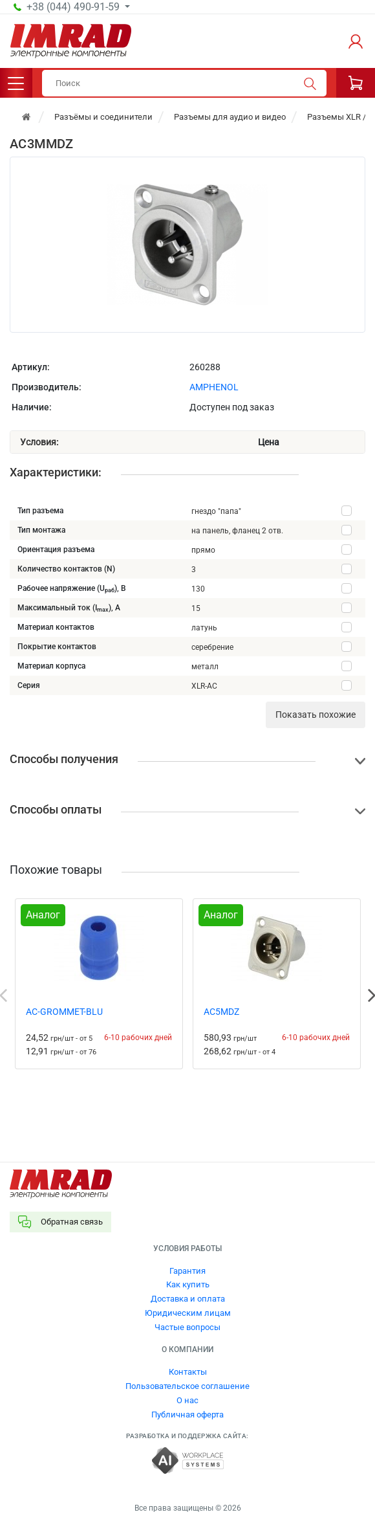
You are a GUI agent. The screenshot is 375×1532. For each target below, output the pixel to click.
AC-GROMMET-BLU (64, 1011)
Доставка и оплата (188, 1299)
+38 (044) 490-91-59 (74, 7)
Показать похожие (315, 714)
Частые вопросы (187, 1327)
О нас (187, 1400)
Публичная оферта (187, 1414)
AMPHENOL (214, 387)
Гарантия (187, 1271)
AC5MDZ (221, 1011)
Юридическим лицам (188, 1313)
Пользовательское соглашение (187, 1386)
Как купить (187, 1284)
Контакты (188, 1372)
